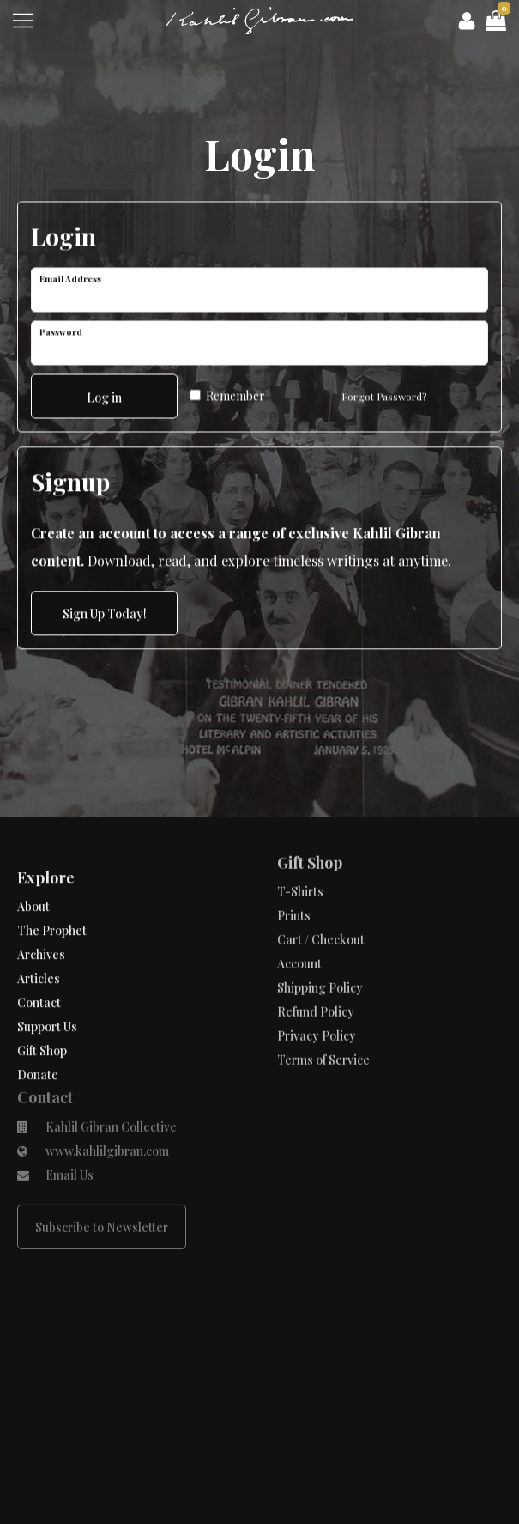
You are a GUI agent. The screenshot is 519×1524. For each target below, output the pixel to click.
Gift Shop (42, 1025)
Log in (104, 394)
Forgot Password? (383, 392)
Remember (227, 392)
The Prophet (52, 904)
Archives (41, 928)
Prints (294, 872)
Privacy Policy (316, 992)
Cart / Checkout (321, 896)
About (33, 880)
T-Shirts (300, 848)
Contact (39, 976)
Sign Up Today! (105, 612)
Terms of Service (323, 1016)
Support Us (47, 1001)
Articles (38, 952)
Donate (37, 1049)
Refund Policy (315, 968)
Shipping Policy (320, 944)
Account (299, 920)
